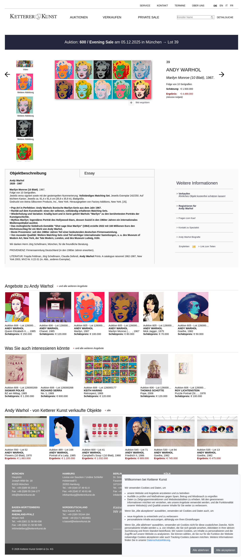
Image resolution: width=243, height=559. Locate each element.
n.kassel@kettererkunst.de (76, 521)
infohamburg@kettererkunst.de (78, 495)
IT (226, 5)
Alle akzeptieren (225, 550)
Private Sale (148, 17)
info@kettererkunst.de (23, 495)
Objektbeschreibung (28, 173)
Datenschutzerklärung (158, 540)
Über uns (198, 5)
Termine (180, 5)
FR (231, 5)
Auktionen (79, 17)
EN (221, 5)
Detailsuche (225, 17)
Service (145, 5)
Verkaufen (112, 17)
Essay (89, 173)
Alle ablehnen (201, 550)
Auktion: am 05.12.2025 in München (113, 42)
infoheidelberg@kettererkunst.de (29, 528)
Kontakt (162, 5)
